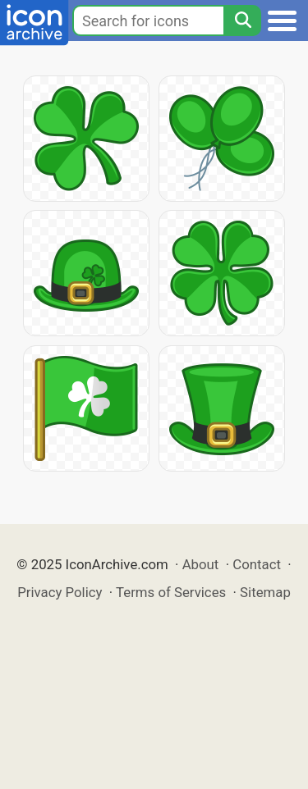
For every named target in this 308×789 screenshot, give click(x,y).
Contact (256, 564)
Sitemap (265, 592)
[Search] (242, 20)
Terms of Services (171, 592)
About (200, 564)
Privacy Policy (59, 592)
